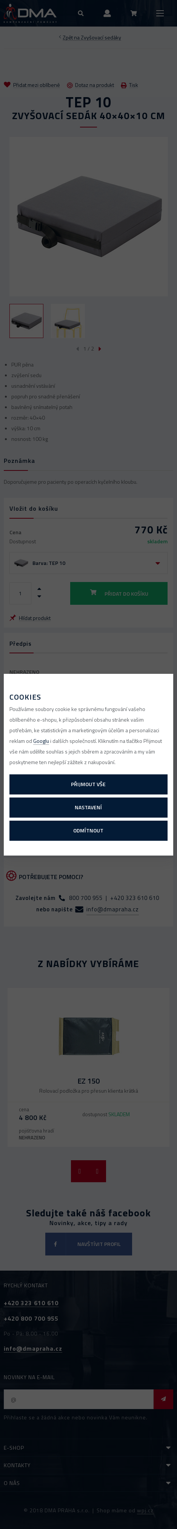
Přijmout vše (88, 784)
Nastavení (88, 807)
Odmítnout (88, 830)
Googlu (41, 741)
